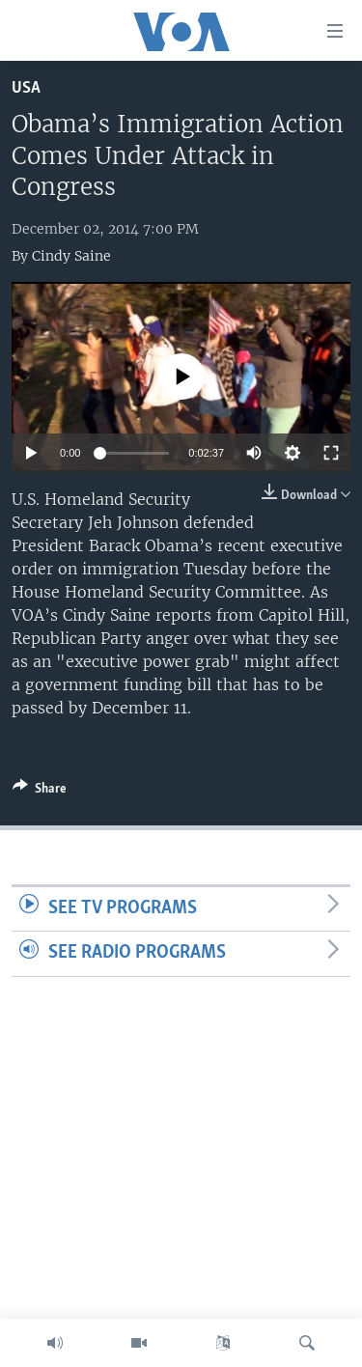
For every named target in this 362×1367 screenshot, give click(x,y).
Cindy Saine (71, 256)
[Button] (40, 791)
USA (26, 88)
